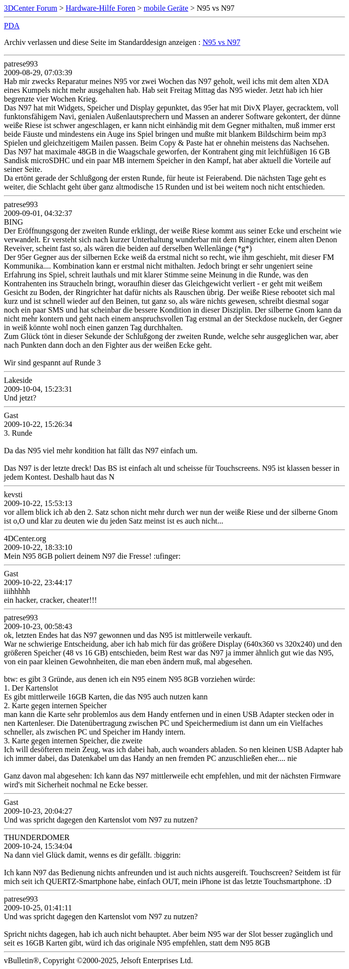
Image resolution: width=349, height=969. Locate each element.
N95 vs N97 (221, 42)
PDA (12, 25)
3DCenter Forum (30, 8)
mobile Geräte (166, 8)
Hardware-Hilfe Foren (101, 8)
